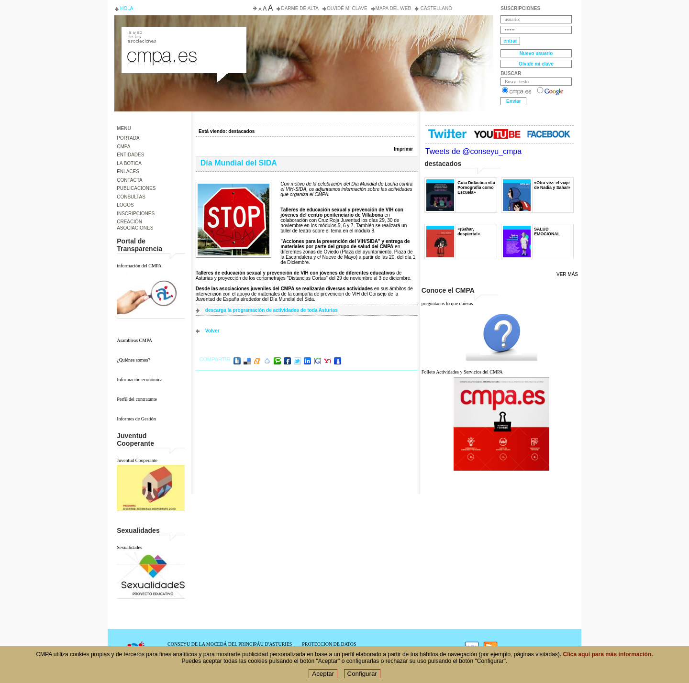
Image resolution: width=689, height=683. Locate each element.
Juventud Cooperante (137, 460)
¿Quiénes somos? (133, 360)
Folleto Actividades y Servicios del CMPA (462, 372)
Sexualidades (129, 547)
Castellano (435, 8)
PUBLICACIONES (136, 188)
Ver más (567, 274)
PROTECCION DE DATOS (329, 644)
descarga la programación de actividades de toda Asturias (271, 310)
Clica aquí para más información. (608, 658)
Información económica (139, 379)
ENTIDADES (130, 154)
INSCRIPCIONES (136, 213)
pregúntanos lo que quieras (447, 303)
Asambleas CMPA (134, 340)
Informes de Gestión (136, 418)
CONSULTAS (131, 196)
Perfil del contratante (137, 399)
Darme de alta (300, 8)
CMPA (123, 146)
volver (212, 330)
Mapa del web (393, 8)
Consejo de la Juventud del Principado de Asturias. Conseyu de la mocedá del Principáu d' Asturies (183, 35)
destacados (241, 131)
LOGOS (125, 205)
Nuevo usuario (536, 53)
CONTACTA (130, 180)
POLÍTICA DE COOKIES (327, 649)
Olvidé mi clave (347, 8)
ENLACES (128, 171)
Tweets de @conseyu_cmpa (473, 151)
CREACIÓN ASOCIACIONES (135, 225)
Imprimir (403, 149)
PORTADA (128, 138)
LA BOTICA (129, 163)
